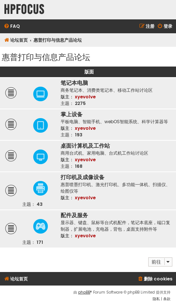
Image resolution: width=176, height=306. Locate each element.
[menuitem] (12, 26)
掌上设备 (72, 114)
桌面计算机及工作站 (85, 146)
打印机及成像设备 (82, 177)
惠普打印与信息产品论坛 (46, 56)
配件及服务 (74, 215)
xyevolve (85, 97)
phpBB (84, 292)
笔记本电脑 (74, 83)
